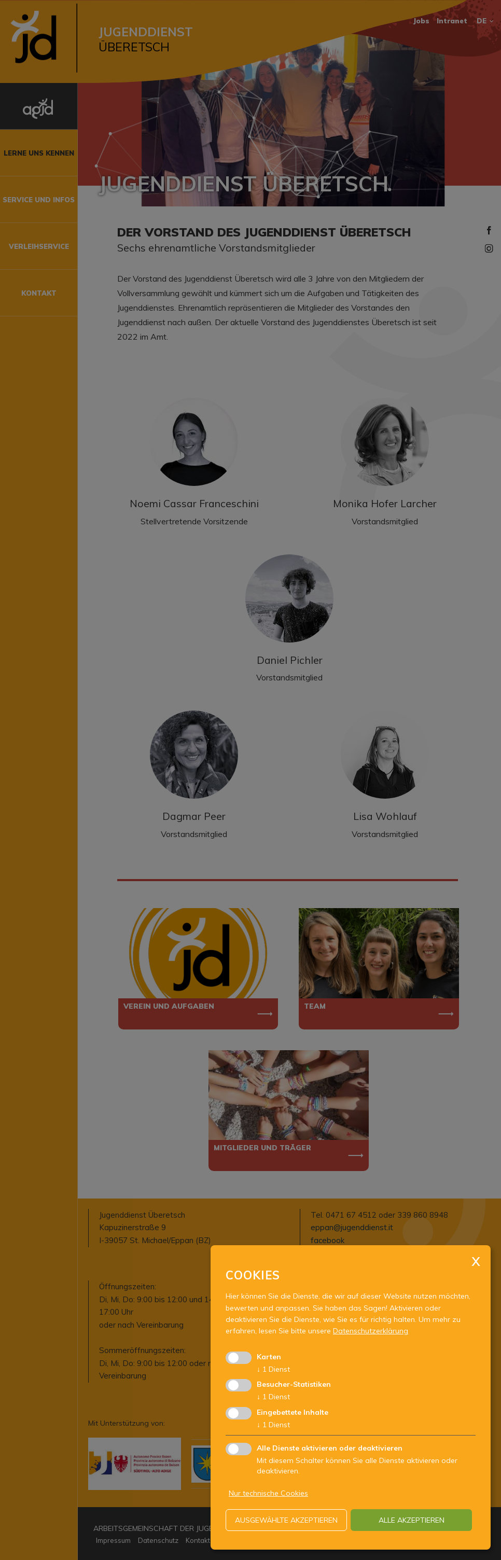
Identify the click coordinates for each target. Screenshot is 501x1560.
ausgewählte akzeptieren (286, 1520)
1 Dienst (273, 1369)
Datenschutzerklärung (370, 1330)
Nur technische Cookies (268, 1493)
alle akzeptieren (411, 1520)
